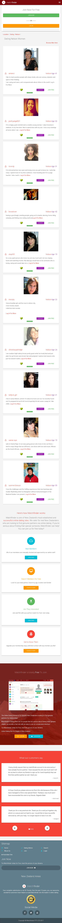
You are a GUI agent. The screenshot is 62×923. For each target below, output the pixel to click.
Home (4, 848)
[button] (14, 828)
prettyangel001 (12, 121)
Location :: (6, 34)
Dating (12, 34)
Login (44, 851)
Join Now (31, 17)
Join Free (51, 90)
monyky (10, 299)
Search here (31, 588)
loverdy (9, 166)
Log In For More (25, 130)
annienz (9, 73)
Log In (31, 28)
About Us (5, 851)
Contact (40, 90)
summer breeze (13, 485)
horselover (11, 212)
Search (44, 848)
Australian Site (6, 855)
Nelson (17, 34)
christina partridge (13, 350)
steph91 (10, 254)
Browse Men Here (52, 43)
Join (24, 851)
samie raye (11, 440)
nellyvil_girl (11, 395)
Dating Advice (27, 848)
